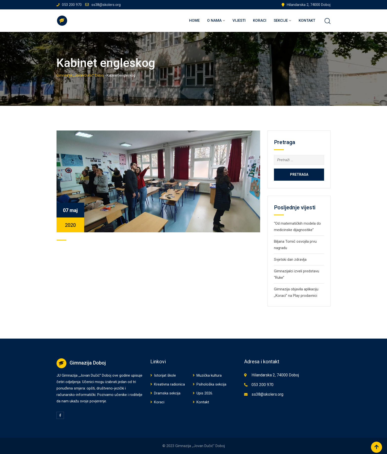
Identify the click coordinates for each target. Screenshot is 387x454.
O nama (214, 20)
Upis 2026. (204, 393)
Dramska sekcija (167, 393)
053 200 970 (72, 4)
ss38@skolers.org (106, 4)
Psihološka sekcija (211, 384)
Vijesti (239, 20)
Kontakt (307, 20)
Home (194, 20)
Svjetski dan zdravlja (290, 259)
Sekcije (281, 20)
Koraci (259, 20)
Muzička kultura (209, 375)
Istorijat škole (165, 375)
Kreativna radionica (169, 384)
